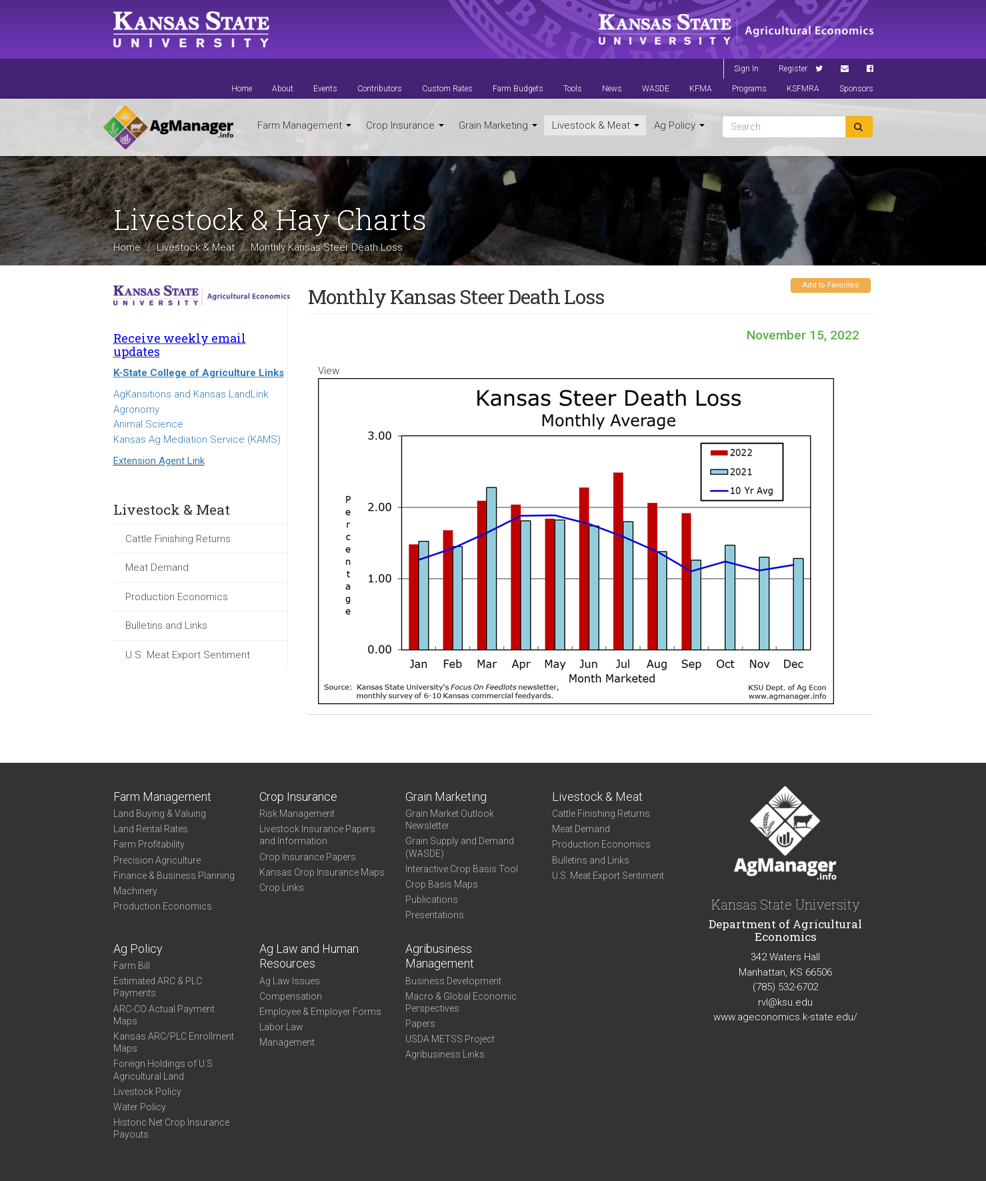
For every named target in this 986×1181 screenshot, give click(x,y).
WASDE (655, 88)
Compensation (290, 996)
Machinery (135, 891)
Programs (749, 88)
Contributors (379, 88)
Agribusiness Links (445, 1054)
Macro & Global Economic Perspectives (461, 1002)
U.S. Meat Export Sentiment (187, 655)
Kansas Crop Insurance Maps (322, 872)
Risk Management (297, 813)
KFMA (700, 88)
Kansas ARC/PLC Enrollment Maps (173, 1042)
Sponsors (856, 88)
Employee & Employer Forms (320, 1011)
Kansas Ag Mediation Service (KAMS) (197, 439)
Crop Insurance (405, 125)
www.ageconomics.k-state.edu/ (785, 1017)
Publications (431, 899)
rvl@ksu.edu (785, 1002)
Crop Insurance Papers (307, 857)
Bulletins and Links (166, 626)
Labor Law (281, 1027)
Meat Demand (157, 567)
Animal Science (148, 424)
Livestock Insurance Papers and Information (317, 835)
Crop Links (281, 887)
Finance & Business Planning (174, 875)
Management (287, 1042)
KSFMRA (803, 88)
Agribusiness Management (439, 956)
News (612, 88)
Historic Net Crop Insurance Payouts (171, 1128)
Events (325, 88)
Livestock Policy (147, 1091)
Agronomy (136, 409)
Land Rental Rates (150, 829)
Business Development (453, 981)
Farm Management (304, 125)
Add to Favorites (831, 285)
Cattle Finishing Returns (178, 539)
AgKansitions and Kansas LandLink (190, 394)
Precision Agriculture (157, 860)
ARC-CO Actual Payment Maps (164, 1015)
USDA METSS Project (450, 1039)
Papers (420, 1023)
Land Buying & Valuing (159, 813)
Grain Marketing (498, 125)
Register (793, 68)
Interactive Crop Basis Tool (461, 869)
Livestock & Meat (595, 125)
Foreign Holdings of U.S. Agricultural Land (164, 1069)
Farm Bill (131, 965)
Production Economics (176, 597)
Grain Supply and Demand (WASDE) (459, 847)
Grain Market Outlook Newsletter (449, 819)
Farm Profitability (149, 844)
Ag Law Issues (289, 981)
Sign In (746, 68)
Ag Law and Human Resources (309, 956)
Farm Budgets (518, 88)
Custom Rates (447, 88)
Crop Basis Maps (441, 884)
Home (241, 88)
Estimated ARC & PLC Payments (157, 987)
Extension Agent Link (159, 461)
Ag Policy (679, 125)
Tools (572, 88)
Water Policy (139, 1107)
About (282, 88)
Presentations (434, 915)
